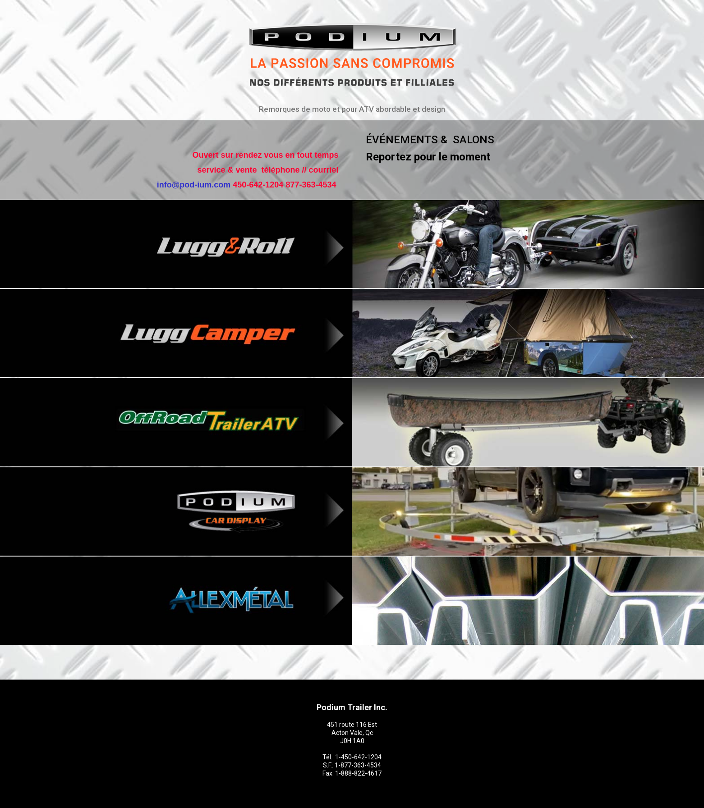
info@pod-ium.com (194, 184)
